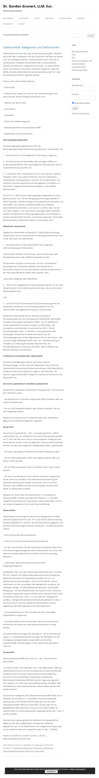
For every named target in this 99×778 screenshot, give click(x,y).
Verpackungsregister (80, 70)
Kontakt (21, 24)
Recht (37, 18)
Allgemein (39, 745)
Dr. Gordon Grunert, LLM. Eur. (28, 6)
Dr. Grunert (24, 18)
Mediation (49, 18)
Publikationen (65, 18)
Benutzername (77, 85)
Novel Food (29, 751)
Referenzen (8, 24)
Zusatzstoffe (39, 751)
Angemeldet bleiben (81, 103)
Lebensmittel (48, 748)
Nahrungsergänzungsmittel (13, 751)
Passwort (75, 94)
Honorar (80, 18)
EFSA (74, 54)
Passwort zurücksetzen (80, 113)
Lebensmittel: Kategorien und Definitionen (31, 47)
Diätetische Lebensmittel (23, 748)
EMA (73, 57)
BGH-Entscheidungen (80, 51)
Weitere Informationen (78, 769)
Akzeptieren (51, 771)
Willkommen (8, 18)
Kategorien (38, 748)
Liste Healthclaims (79, 67)
